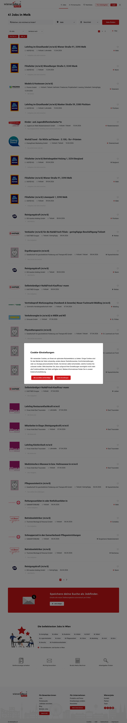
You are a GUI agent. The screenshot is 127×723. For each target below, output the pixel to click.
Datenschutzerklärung (38, 372)
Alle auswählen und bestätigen (42, 378)
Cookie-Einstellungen (62, 378)
